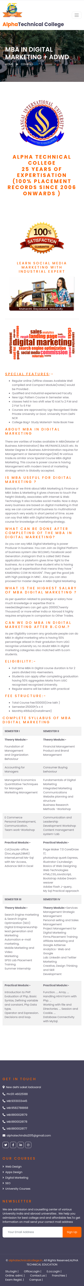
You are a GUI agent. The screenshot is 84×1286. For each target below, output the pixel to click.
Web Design (12, 1167)
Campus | (36, 1280)
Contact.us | (38, 1276)
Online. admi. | (15, 1276)
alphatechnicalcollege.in (25, 1260)
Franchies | (59, 1276)
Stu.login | (11, 1271)
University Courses (16, 1189)
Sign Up (72, 1232)
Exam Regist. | (14, 1280)
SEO (6, 1183)
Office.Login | (32, 1271)
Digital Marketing (15, 1178)
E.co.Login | (54, 1271)
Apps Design (12, 1172)
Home (9, 64)
